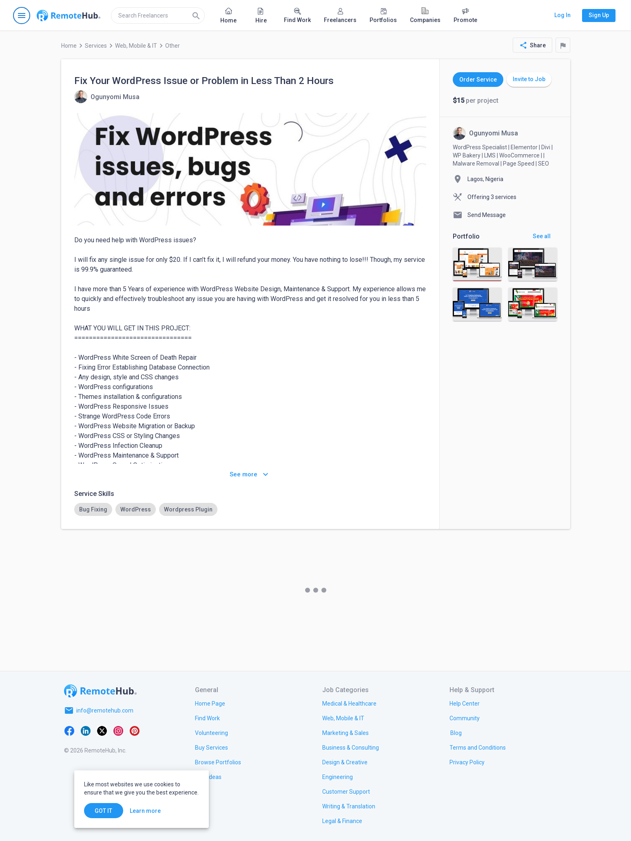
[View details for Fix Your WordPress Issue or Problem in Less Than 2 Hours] (106, 96)
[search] (158, 15)
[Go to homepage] (68, 15)
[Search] (196, 15)
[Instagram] (118, 730)
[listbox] (250, 509)
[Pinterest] (134, 730)
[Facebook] (69, 730)
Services (96, 45)
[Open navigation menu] (21, 15)
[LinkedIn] (85, 730)
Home (69, 45)
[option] (93, 509)
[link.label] (464, 703)
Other (172, 45)
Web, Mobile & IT (136, 45)
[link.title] (210, 703)
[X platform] (102, 730)
